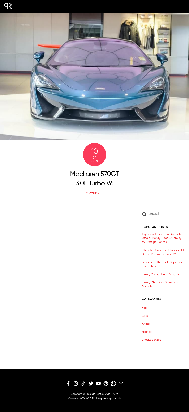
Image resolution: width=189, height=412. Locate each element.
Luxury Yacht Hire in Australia (161, 274)
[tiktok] (83, 383)
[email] (121, 383)
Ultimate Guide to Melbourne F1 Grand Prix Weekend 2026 (163, 252)
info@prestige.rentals (108, 398)
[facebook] (68, 383)
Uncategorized (152, 339)
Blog (145, 307)
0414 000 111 (87, 398)
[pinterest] (105, 383)
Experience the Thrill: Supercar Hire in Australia (162, 264)
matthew (93, 193)
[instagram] (75, 383)
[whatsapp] (113, 383)
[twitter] (90, 383)
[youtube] (98, 383)
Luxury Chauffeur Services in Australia (160, 284)
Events (146, 323)
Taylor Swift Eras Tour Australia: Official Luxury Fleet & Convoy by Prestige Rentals (162, 238)
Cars (145, 315)
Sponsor (147, 331)
